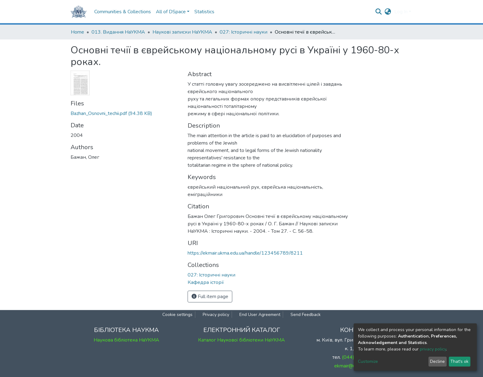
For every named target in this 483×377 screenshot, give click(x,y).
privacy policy (433, 349)
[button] (388, 11)
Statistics (204, 11)
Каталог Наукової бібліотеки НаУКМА (241, 340)
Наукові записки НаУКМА (182, 32)
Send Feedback (305, 315)
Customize (368, 361)
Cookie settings (177, 315)
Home (77, 32)
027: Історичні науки (243, 32)
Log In (401, 11)
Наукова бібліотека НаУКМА (126, 340)
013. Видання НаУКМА (118, 32)
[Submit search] (379, 12)
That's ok (459, 361)
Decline (437, 361)
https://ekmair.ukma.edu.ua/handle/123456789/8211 (245, 253)
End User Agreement (259, 315)
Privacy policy (216, 315)
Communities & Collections (122, 11)
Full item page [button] (210, 296)
